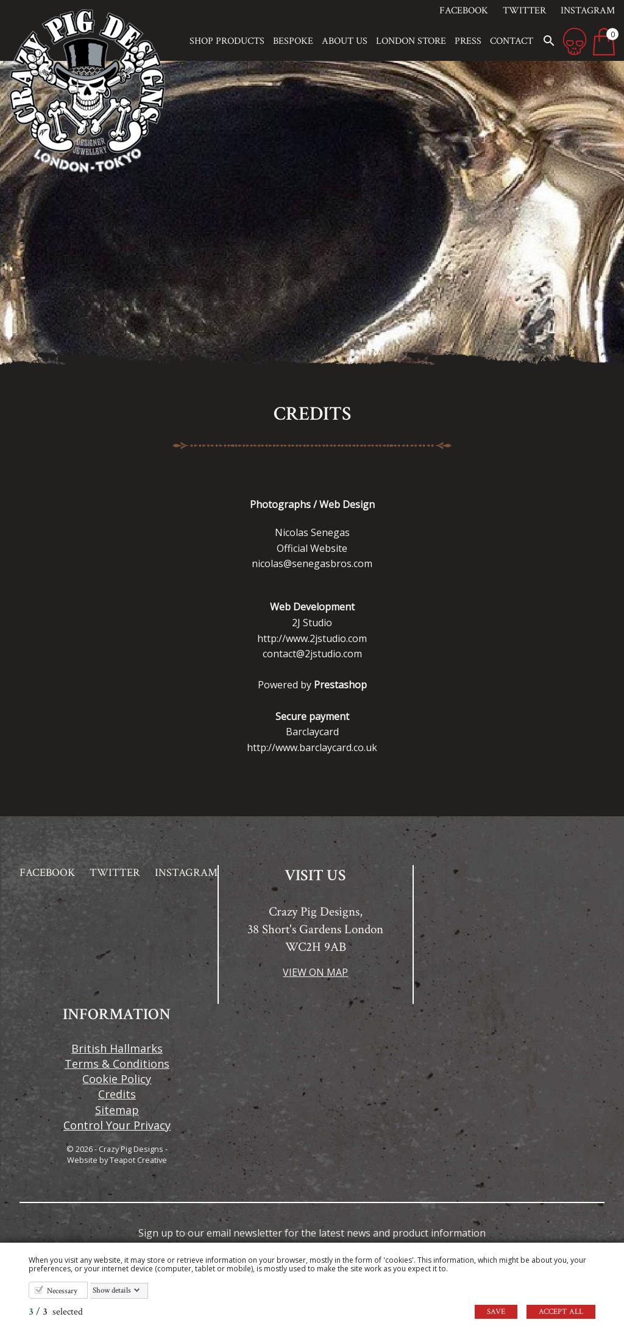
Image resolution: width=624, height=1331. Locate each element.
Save (496, 1312)
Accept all (561, 1312)
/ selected (56, 1311)
